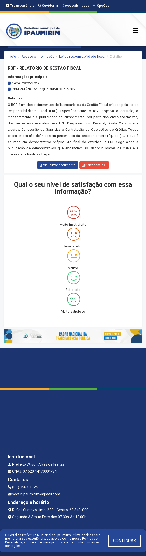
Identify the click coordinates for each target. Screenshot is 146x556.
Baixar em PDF (94, 165)
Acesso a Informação (38, 56)
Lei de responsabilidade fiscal (82, 56)
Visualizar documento (57, 165)
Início (12, 56)
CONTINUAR (124, 540)
